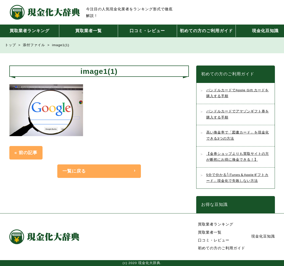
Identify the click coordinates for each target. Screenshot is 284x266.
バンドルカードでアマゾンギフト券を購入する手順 (237, 114)
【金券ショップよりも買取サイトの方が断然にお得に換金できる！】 (237, 157)
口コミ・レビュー (147, 30)
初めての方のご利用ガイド (206, 30)
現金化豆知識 (263, 236)
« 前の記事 (26, 152)
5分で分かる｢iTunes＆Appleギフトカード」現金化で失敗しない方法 (237, 178)
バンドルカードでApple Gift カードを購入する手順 (237, 93)
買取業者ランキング (29, 30)
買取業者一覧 (88, 30)
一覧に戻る (74, 170)
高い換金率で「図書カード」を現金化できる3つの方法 (237, 135)
